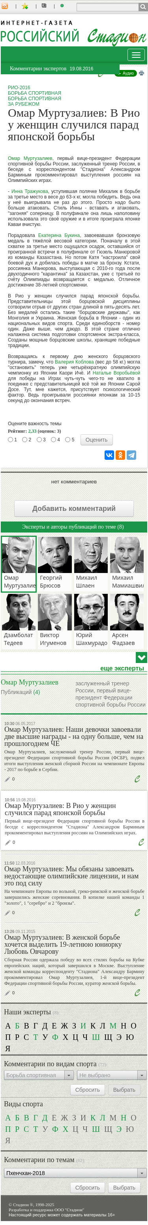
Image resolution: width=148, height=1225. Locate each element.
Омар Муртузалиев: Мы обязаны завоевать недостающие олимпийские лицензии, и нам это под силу (71, 876)
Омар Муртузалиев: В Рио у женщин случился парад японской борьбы (60, 809)
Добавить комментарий (74, 508)
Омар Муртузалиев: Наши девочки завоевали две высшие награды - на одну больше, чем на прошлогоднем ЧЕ (73, 736)
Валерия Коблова (74, 362)
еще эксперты (122, 668)
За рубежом (23, 104)
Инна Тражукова (29, 191)
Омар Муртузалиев (30, 158)
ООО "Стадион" (69, 1209)
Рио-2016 (19, 87)
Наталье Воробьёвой (116, 373)
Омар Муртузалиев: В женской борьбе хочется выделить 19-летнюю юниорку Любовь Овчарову (63, 944)
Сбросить (87, 1090)
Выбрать (124, 1090)
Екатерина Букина (59, 235)
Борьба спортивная (34, 93)
